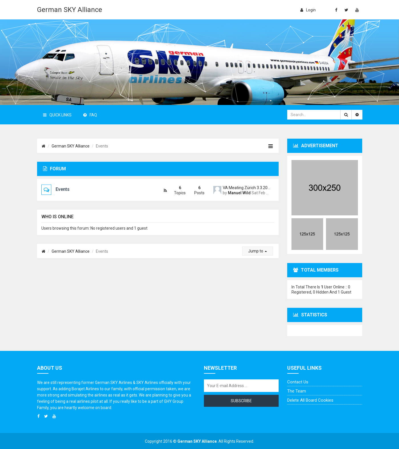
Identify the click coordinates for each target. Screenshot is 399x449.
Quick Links (57, 115)
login (308, 10)
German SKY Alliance (69, 10)
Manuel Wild (239, 193)
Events (63, 189)
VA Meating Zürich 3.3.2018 (246, 187)
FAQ (90, 115)
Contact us (297, 382)
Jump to (257, 251)
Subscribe (241, 401)
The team (296, 391)
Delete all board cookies (310, 400)
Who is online (57, 216)
